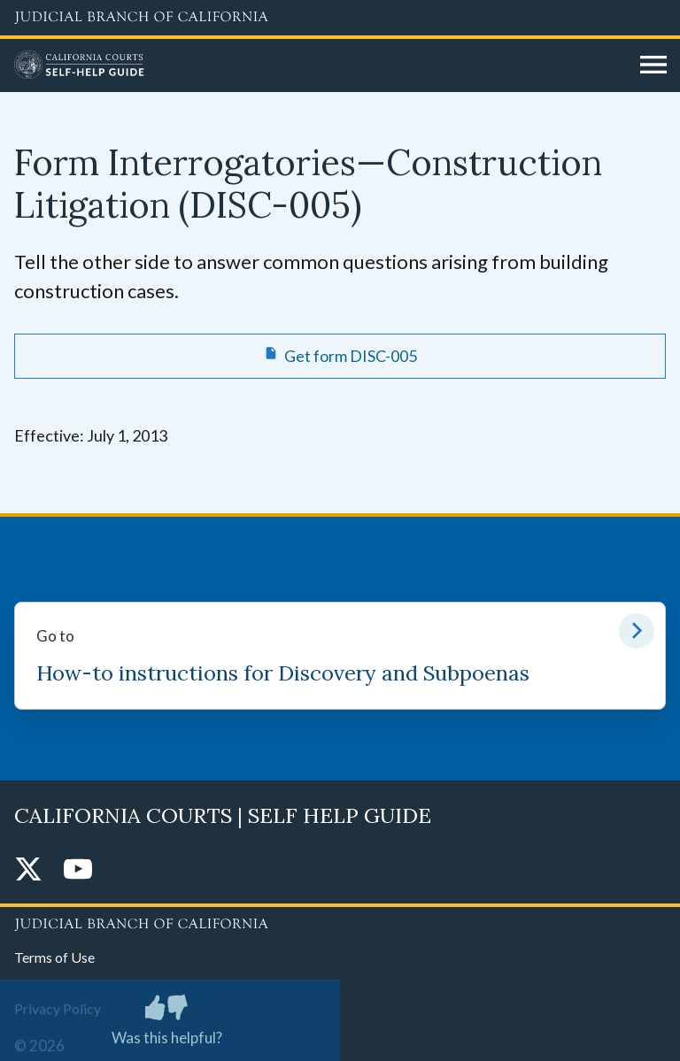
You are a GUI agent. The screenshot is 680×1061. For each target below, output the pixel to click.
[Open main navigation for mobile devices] (653, 65)
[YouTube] (78, 870)
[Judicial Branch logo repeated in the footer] (340, 921)
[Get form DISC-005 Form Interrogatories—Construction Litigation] (340, 356)
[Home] (320, 65)
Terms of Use (54, 957)
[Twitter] (28, 870)
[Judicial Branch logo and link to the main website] (340, 18)
